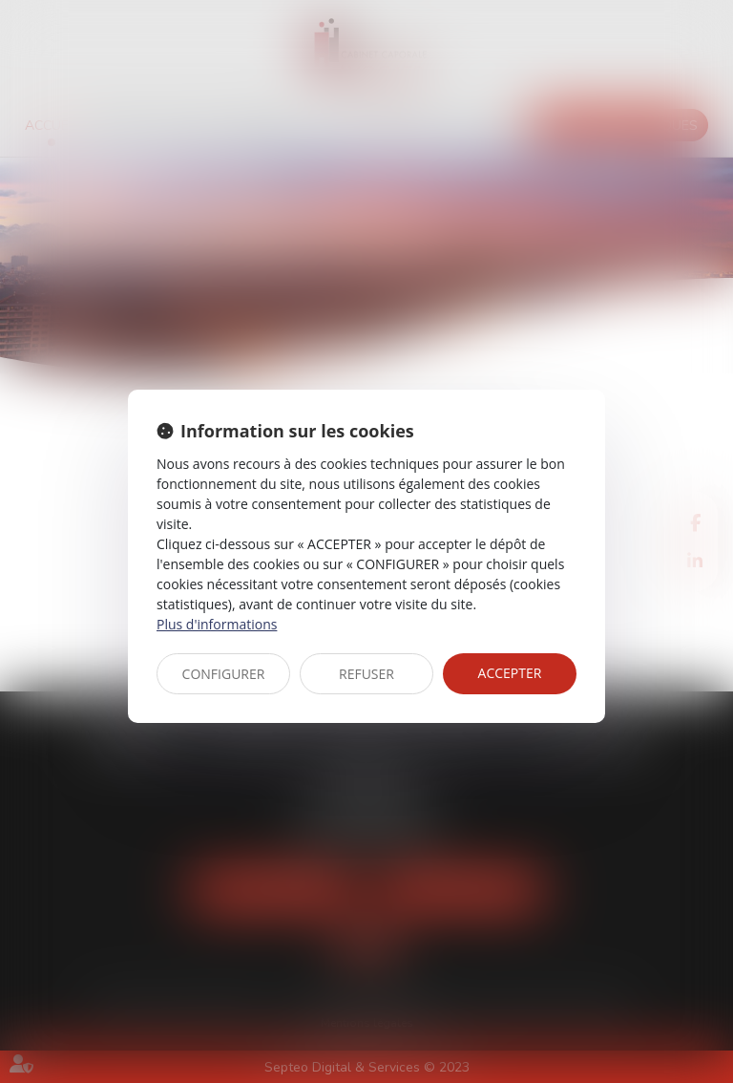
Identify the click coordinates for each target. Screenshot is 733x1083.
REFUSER (366, 674)
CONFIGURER (223, 674)
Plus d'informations (217, 624)
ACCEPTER (510, 673)
